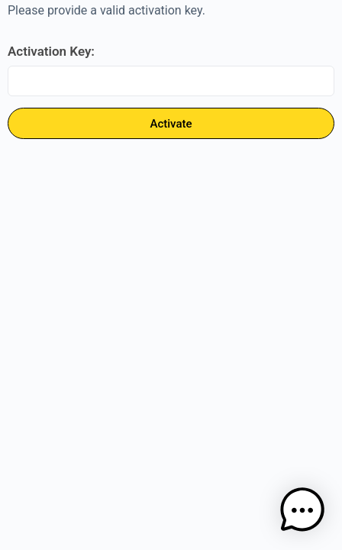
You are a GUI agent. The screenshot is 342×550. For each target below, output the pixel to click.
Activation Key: (51, 51)
